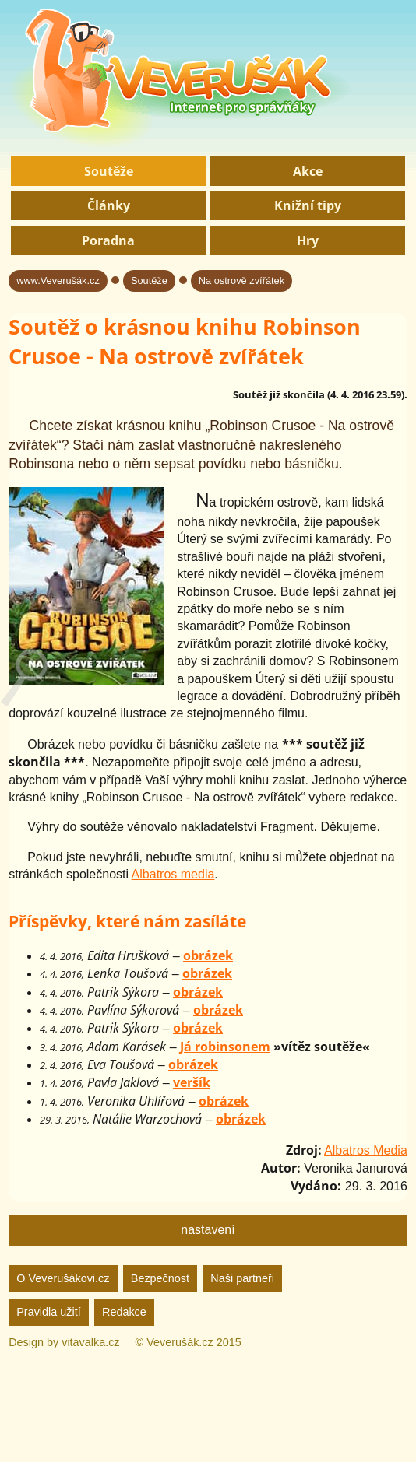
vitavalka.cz (90, 1342)
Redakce (124, 1312)
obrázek (208, 955)
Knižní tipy (307, 205)
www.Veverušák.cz (58, 280)
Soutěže (108, 171)
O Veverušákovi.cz (62, 1278)
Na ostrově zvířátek (241, 280)
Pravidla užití (48, 1312)
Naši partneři (242, 1278)
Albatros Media (365, 1150)
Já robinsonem (225, 1046)
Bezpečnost (160, 1278)
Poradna (108, 240)
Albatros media (173, 874)
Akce (308, 171)
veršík (191, 1082)
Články (108, 205)
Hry (308, 240)
